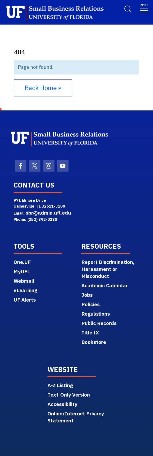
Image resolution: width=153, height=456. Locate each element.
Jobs (87, 294)
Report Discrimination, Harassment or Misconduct (107, 269)
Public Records (99, 323)
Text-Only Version (68, 394)
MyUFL (22, 271)
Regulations (95, 313)
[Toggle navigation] (144, 8)
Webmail (24, 280)
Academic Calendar (104, 285)
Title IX (90, 332)
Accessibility (62, 404)
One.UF (22, 262)
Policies (90, 304)
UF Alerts (25, 299)
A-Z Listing (60, 385)
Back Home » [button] (43, 88)
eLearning (25, 290)
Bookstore (93, 342)
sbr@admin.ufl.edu (48, 212)
